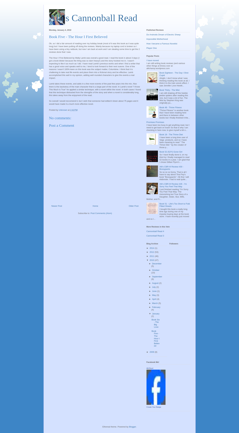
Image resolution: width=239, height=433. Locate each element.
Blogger (132, 427)
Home (95, 206)
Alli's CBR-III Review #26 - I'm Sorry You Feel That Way (173, 185)
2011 (152, 256)
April (154, 299)
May (154, 295)
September (157, 276)
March (155, 303)
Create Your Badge (154, 407)
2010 (152, 260)
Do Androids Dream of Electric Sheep (164, 34)
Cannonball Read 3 (155, 236)
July (154, 287)
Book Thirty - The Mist (169, 90)
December (157, 263)
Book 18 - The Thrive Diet (171, 134)
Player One (152, 48)
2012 (152, 252)
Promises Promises (155, 122)
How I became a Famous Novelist (162, 43)
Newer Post (56, 206)
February (156, 307)
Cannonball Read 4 (155, 231)
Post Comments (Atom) (101, 213)
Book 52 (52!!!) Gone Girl (170, 152)
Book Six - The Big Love (156, 323)
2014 (152, 248)
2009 (152, 352)
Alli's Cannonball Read (93, 18)
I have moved (153, 60)
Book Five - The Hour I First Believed (155, 338)
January (155, 313)
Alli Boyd (150, 368)
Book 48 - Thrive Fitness (170, 107)
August (155, 283)
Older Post (133, 206)
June (154, 291)
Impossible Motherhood (157, 39)
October (155, 270)
